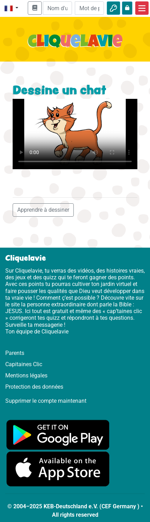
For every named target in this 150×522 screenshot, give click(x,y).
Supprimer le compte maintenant (45, 400)
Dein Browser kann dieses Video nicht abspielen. (75, 134)
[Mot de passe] (89, 8)
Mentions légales (26, 375)
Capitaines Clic (23, 364)
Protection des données (34, 386)
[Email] (57, 8)
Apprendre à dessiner (43, 209)
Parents (14, 353)
